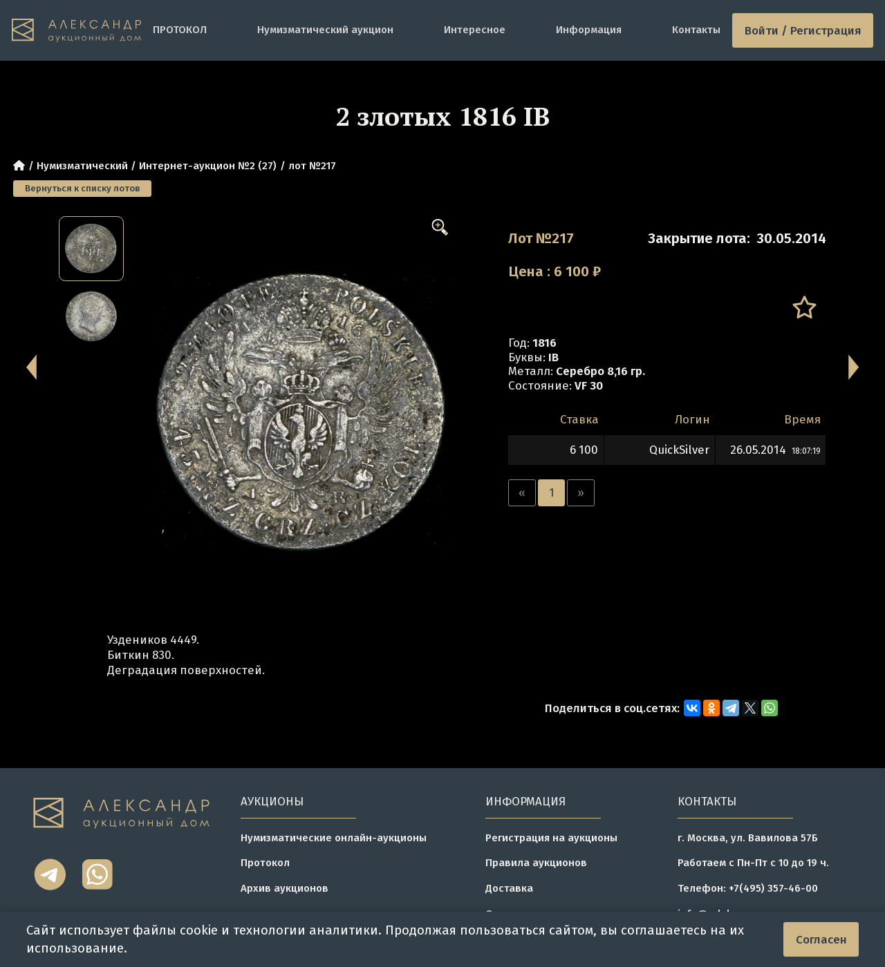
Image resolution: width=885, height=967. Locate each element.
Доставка (509, 888)
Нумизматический (82, 166)
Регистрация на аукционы (551, 838)
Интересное (474, 29)
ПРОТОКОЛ (180, 29)
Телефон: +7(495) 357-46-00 (748, 888)
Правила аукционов (536, 862)
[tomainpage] (76, 31)
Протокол (265, 862)
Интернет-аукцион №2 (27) (208, 166)
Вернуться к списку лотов (82, 188)
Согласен (821, 939)
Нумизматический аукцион (325, 29)
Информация (589, 29)
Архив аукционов (284, 888)
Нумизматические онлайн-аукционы (334, 838)
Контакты (696, 29)
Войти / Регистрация (803, 30)
